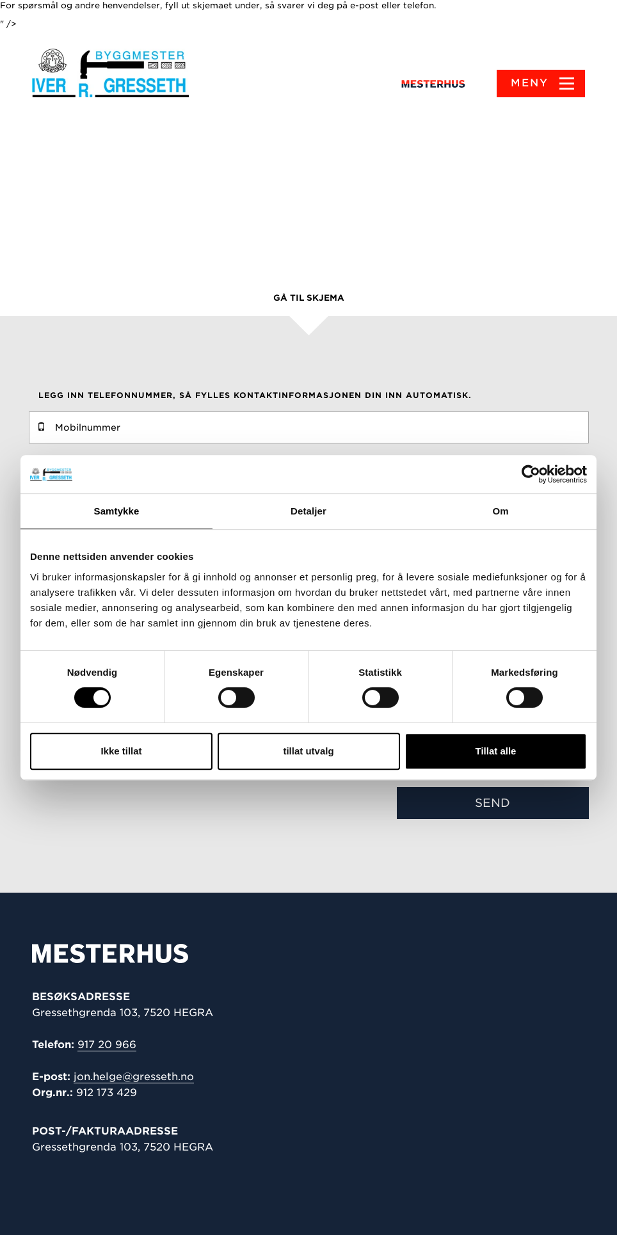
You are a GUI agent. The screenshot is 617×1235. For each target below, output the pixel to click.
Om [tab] (500, 511)
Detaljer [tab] (308, 511)
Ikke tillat (120, 750)
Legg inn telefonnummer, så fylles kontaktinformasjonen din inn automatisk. (255, 395)
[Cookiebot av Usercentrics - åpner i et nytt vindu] (531, 474)
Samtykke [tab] (117, 511)
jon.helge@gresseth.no (134, 1077)
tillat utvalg (308, 750)
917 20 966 (106, 1045)
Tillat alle (496, 750)
